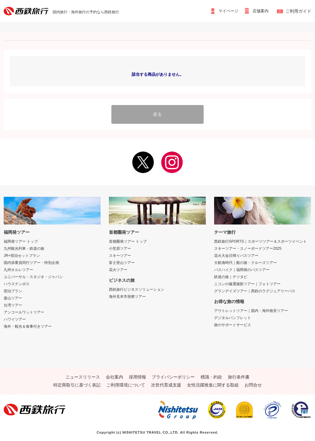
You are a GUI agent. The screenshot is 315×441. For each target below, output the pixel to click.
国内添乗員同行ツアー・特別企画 (31, 261)
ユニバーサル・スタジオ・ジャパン (33, 275)
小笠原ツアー (120, 247)
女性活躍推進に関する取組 (213, 383)
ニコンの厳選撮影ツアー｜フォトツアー (247, 282)
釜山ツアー (13, 296)
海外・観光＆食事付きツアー (28, 324)
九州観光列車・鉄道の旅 (24, 247)
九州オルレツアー (18, 268)
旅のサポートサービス (232, 323)
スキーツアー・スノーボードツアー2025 (247, 247)
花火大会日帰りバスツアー (236, 254)
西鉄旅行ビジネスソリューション (136, 287)
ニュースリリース (83, 375)
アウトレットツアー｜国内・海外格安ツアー (251, 309)
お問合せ (253, 383)
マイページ (225, 11)
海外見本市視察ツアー (127, 295)
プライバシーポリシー (173, 375)
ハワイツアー (15, 317)
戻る (157, 113)
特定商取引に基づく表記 (77, 383)
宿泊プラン (13, 289)
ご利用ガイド (298, 11)
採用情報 (137, 375)
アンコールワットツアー (24, 310)
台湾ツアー (13, 303)
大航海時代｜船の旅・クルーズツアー (245, 261)
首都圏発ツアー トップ (128, 239)
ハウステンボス (17, 282)
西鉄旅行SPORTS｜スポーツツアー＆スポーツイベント (260, 239)
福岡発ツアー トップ (21, 239)
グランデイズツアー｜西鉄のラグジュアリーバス (254, 289)
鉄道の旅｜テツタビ (230, 275)
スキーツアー (120, 254)
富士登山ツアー (122, 261)
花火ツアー (118, 268)
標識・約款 (211, 375)
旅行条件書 (238, 375)
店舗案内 (260, 11)
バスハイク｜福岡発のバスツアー (241, 268)
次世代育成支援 (166, 383)
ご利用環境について (125, 383)
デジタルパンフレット (232, 316)
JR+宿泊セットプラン (22, 254)
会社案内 (114, 375)
